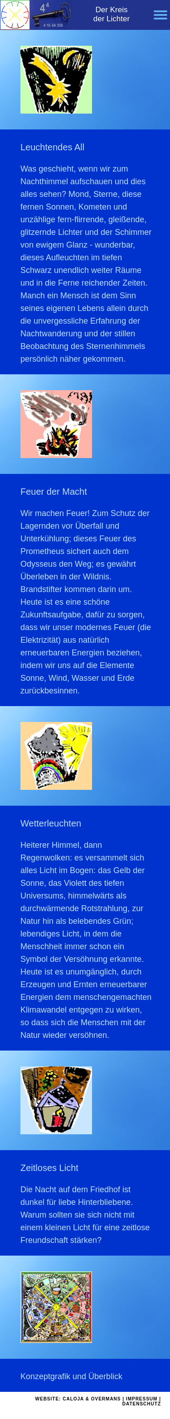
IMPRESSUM (142, 1398)
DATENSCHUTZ (141, 1403)
